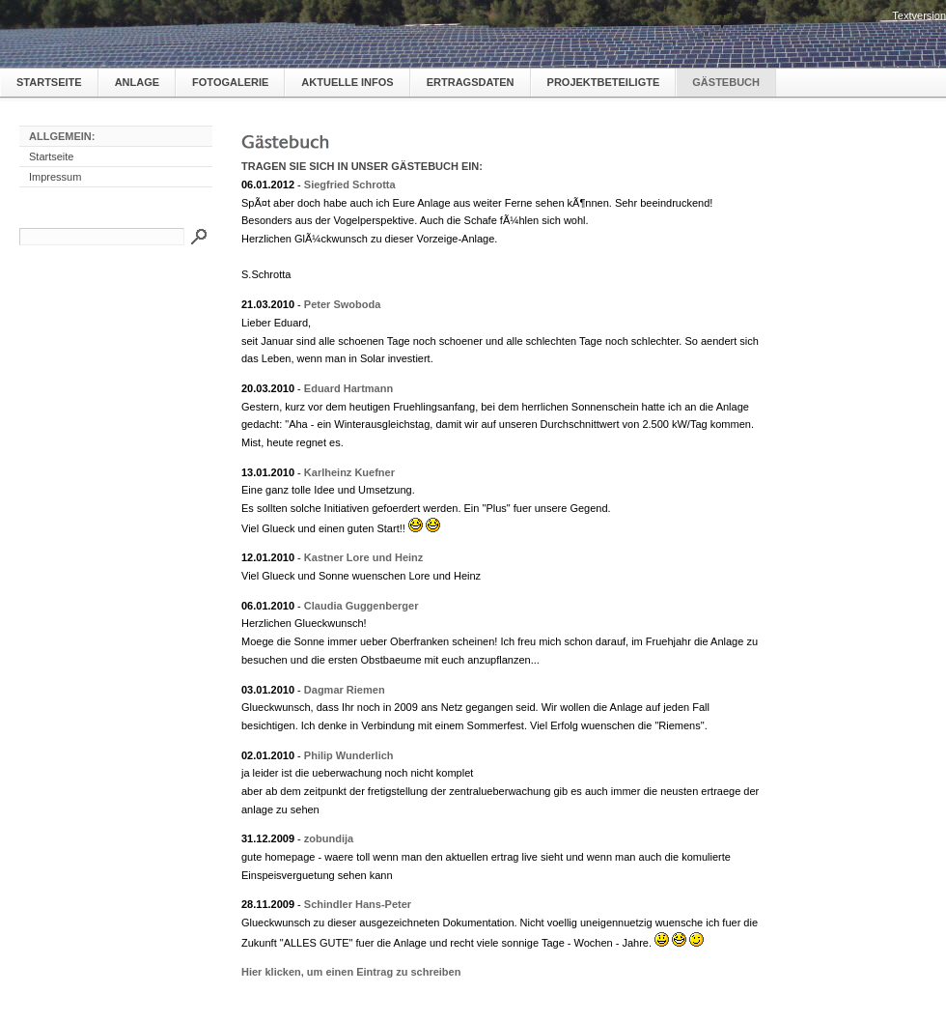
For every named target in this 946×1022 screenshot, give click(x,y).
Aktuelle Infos (347, 82)
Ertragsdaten (471, 82)
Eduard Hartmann (348, 388)
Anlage (137, 82)
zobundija (328, 838)
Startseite (49, 82)
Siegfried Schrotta (350, 184)
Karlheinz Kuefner (349, 472)
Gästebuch (726, 82)
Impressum (55, 177)
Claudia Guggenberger (361, 605)
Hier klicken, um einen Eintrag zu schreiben (350, 972)
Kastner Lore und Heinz (363, 557)
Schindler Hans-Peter (357, 904)
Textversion (919, 15)
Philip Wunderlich (349, 755)
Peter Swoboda (342, 304)
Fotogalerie (230, 82)
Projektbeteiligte (603, 82)
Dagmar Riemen (344, 690)
